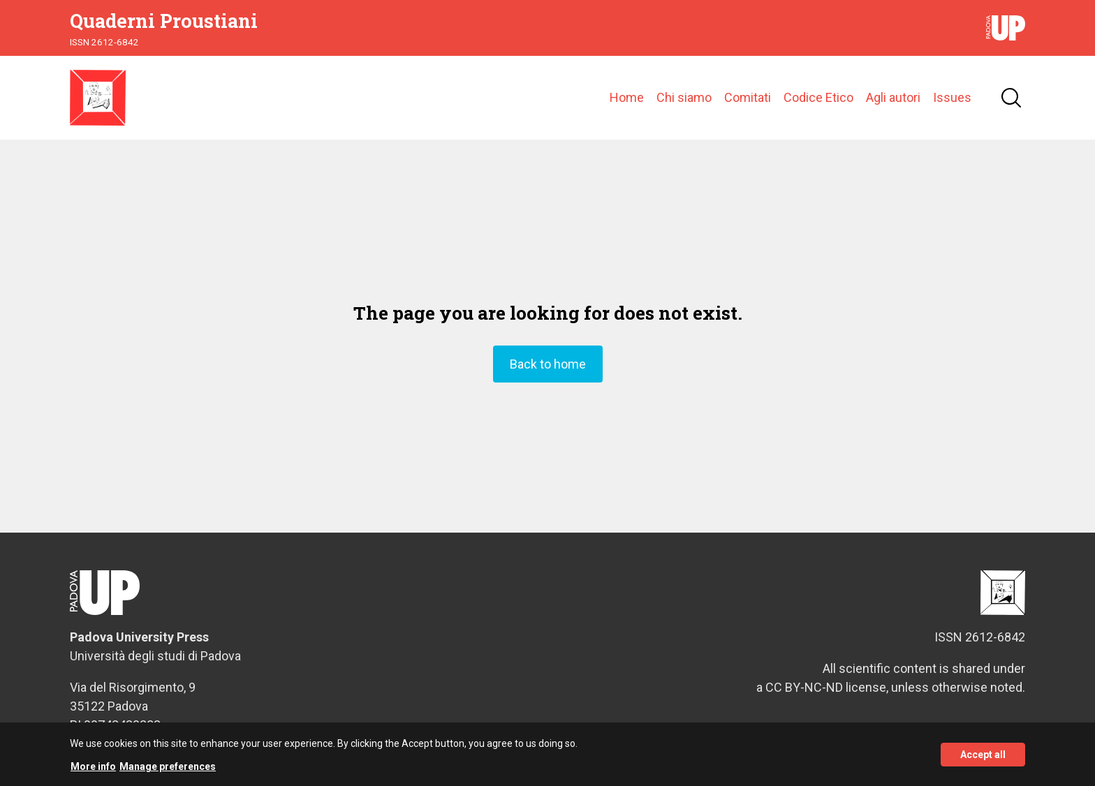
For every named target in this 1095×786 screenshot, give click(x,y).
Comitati (747, 97)
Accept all (983, 760)
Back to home (548, 364)
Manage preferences (167, 772)
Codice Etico (818, 97)
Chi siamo (684, 97)
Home (627, 97)
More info (93, 772)
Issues (952, 97)
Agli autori (893, 97)
